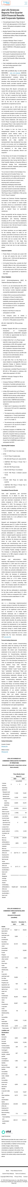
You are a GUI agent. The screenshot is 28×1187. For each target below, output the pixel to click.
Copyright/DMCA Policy (7, 1176)
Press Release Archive (16, 1170)
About (7, 1170)
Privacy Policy (18, 1176)
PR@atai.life (4, 752)
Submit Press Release (8, 1173)
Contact (25, 1176)
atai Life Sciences (15, 73)
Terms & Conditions (20, 1173)
